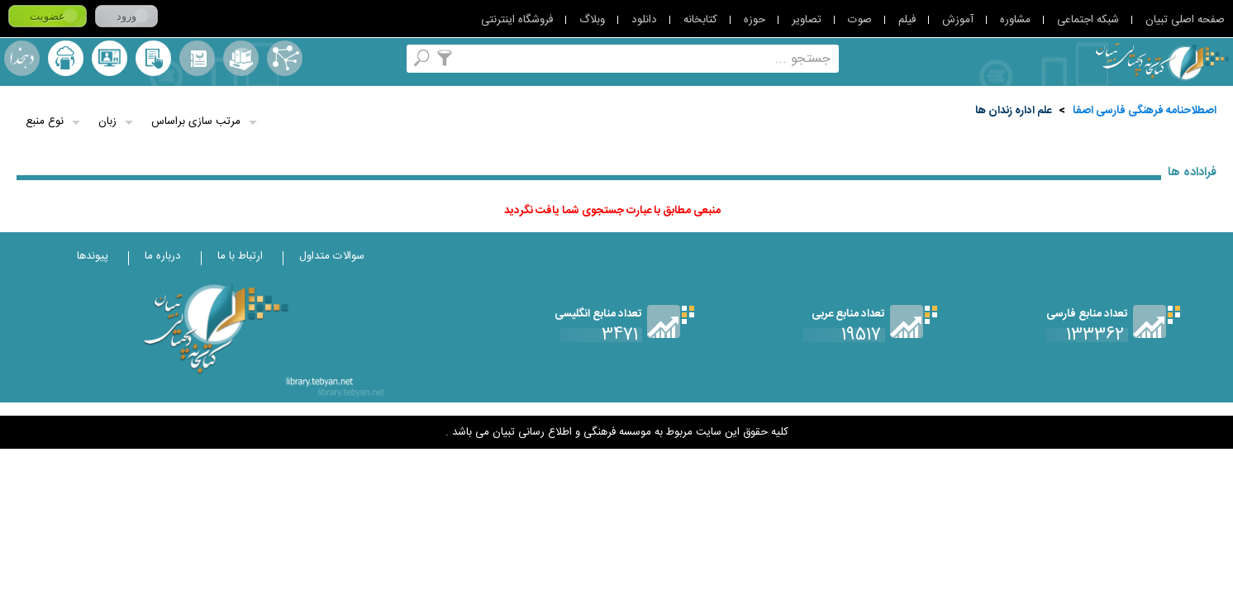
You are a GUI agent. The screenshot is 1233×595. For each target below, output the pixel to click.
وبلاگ (592, 20)
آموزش (958, 20)
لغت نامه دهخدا (22, 58)
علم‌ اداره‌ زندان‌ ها (1013, 111)
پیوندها (92, 256)
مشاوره (1015, 20)
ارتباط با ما (240, 256)
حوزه (754, 20)
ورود (126, 16)
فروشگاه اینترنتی (517, 20)
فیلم (907, 20)
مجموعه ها (241, 58)
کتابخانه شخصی (153, 58)
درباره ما (163, 256)
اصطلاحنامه (284, 58)
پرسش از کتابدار (109, 58)
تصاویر (806, 20)
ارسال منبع (65, 58)
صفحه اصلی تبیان (1185, 20)
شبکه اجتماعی (1088, 20)
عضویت (47, 16)
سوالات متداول (331, 256)
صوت (860, 20)
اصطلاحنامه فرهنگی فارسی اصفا (1144, 111)
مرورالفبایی (197, 58)
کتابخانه (700, 20)
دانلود (644, 20)
